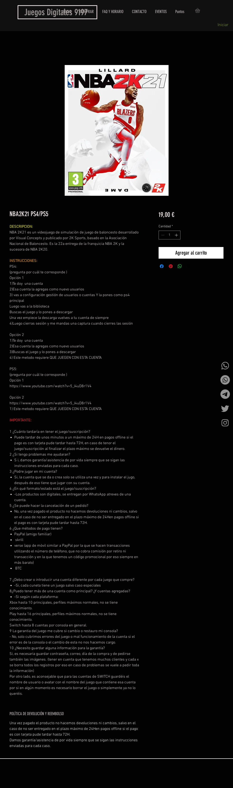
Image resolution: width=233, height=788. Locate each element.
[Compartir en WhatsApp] (180, 266)
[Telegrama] (225, 394)
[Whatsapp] (225, 365)
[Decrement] (162, 235)
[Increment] (177, 235)
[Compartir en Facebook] (162, 266)
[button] (200, 10)
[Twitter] (225, 408)
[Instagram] (225, 422)
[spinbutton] (169, 235)
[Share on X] (189, 266)
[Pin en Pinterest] (171, 266)
